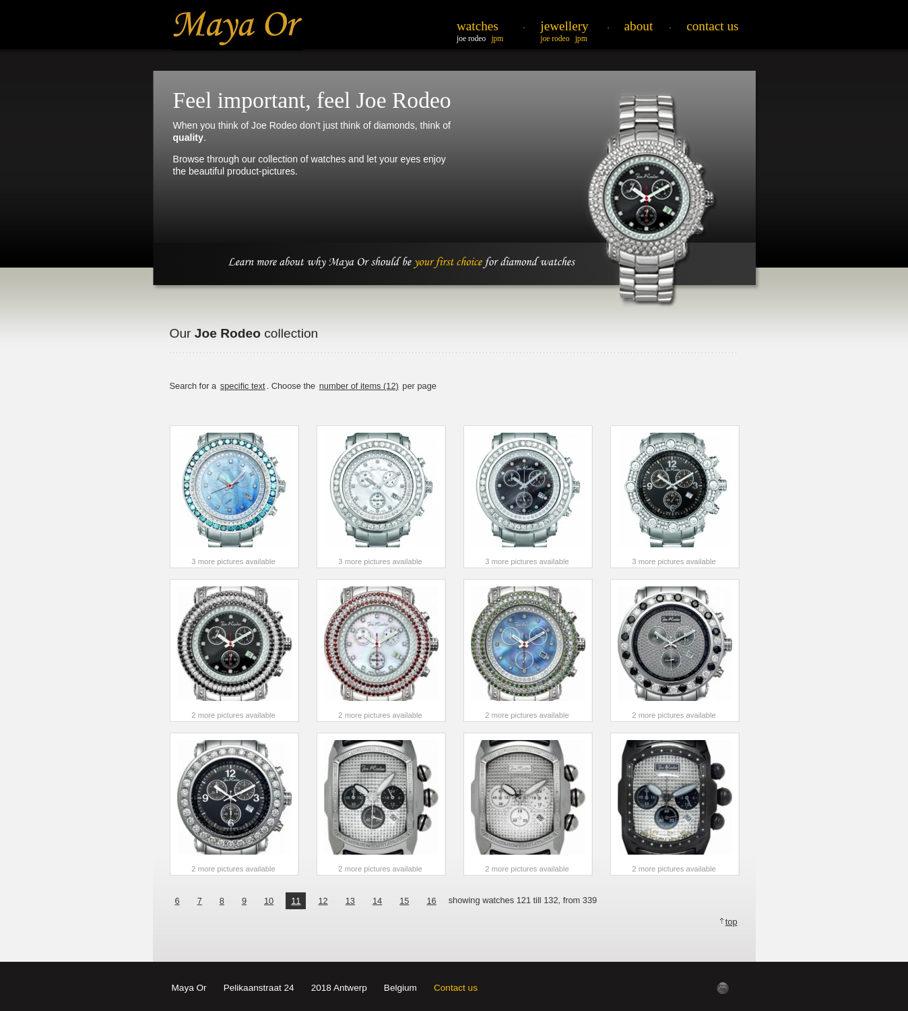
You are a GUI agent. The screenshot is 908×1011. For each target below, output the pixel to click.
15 (404, 901)
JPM (497, 38)
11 (295, 901)
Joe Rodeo (471, 38)
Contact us (456, 988)
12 (322, 901)
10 (268, 901)
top (731, 922)
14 (377, 901)
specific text (242, 386)
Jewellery (564, 26)
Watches (477, 26)
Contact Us (712, 26)
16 (431, 901)
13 (350, 901)
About (638, 26)
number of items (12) (359, 386)
